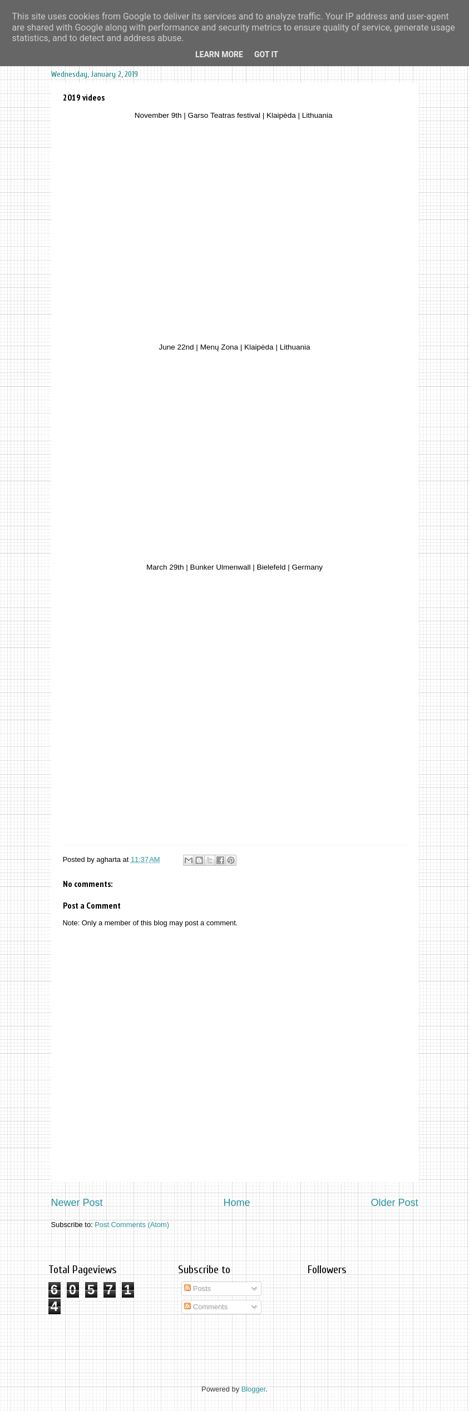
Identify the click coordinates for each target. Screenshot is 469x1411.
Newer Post (77, 1202)
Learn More (219, 54)
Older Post (394, 1202)
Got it (266, 54)
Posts (197, 1288)
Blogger (253, 1389)
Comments (206, 1307)
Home (236, 1202)
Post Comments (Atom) (132, 1224)
